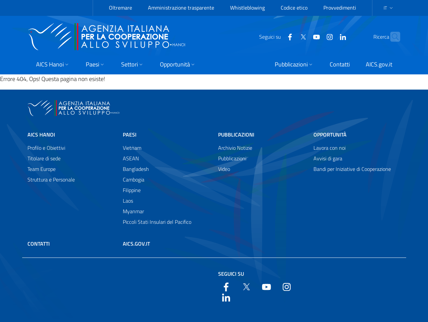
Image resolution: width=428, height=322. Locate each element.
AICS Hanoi (41, 135)
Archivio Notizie (235, 148)
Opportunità (330, 135)
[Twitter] (290, 36)
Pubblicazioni (236, 135)
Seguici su (231, 274)
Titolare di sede (44, 158)
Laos (128, 201)
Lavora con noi (329, 148)
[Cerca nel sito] (392, 37)
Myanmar (133, 211)
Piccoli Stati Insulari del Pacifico (157, 222)
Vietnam (132, 148)
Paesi (129, 135)
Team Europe (41, 169)
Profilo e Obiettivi (46, 148)
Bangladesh (136, 169)
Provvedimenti (339, 8)
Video (224, 169)
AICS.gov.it (136, 244)
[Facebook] (277, 36)
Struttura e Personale (51, 179)
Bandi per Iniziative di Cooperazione (352, 169)
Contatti (38, 244)
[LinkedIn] (330, 36)
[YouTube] (303, 36)
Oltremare (120, 8)
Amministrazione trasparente (181, 8)
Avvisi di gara (327, 158)
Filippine (132, 190)
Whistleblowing (247, 8)
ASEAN (131, 158)
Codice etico (294, 8)
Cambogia (133, 179)
